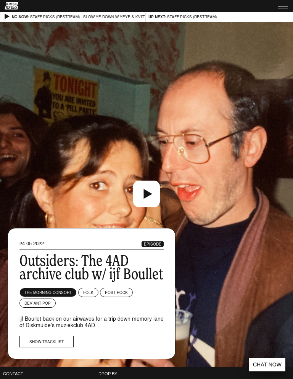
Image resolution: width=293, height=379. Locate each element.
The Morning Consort (48, 292)
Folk (88, 292)
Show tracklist (46, 341)
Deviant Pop (37, 303)
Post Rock (116, 292)
